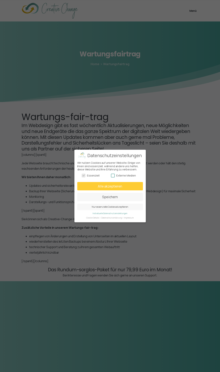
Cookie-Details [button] (93, 217)
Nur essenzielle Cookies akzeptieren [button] (110, 206)
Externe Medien (123, 175)
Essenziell (90, 175)
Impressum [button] (129, 217)
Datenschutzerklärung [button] (111, 217)
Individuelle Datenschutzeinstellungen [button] (109, 213)
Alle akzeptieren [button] (110, 186)
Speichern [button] (110, 197)
